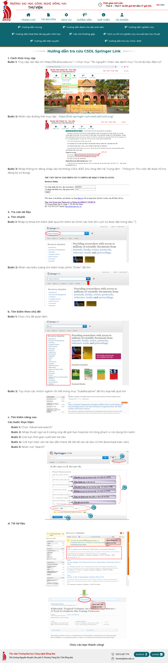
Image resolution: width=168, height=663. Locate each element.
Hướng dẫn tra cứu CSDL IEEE (123, 41)
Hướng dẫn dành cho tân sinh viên (83, 27)
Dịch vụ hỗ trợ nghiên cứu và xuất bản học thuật (131, 34)
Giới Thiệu (103, 17)
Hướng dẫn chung (30, 27)
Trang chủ (28, 17)
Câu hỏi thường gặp (82, 34)
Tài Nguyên (48, 17)
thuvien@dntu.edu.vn (122, 658)
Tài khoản (121, 17)
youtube (157, 654)
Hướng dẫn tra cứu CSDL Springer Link (84, 51)
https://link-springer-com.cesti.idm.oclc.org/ (87, 116)
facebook (141, 654)
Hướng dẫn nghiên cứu (139, 27)
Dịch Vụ (66, 17)
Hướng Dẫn (84, 17)
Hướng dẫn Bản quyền (44, 41)
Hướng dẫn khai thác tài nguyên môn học (36, 34)
